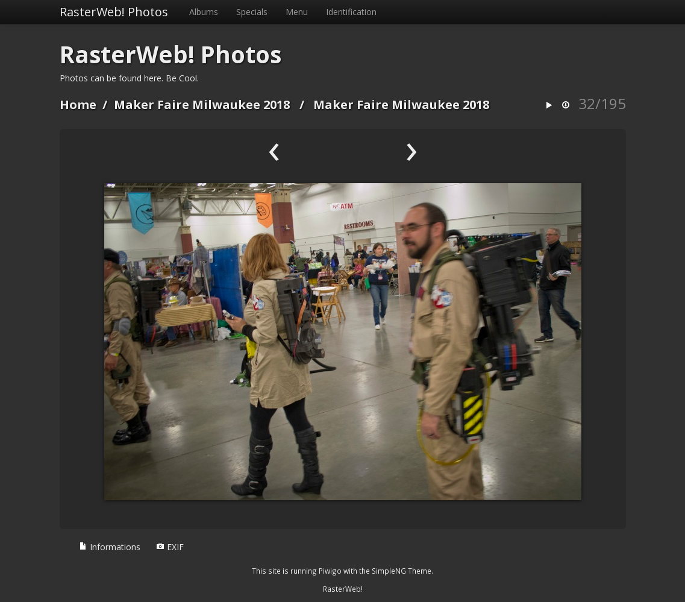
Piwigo (330, 570)
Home (78, 104)
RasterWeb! (343, 589)
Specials (251, 11)
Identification (351, 11)
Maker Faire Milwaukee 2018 (202, 104)
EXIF (170, 547)
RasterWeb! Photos (114, 12)
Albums (203, 11)
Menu (297, 11)
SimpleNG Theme (401, 570)
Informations (109, 547)
